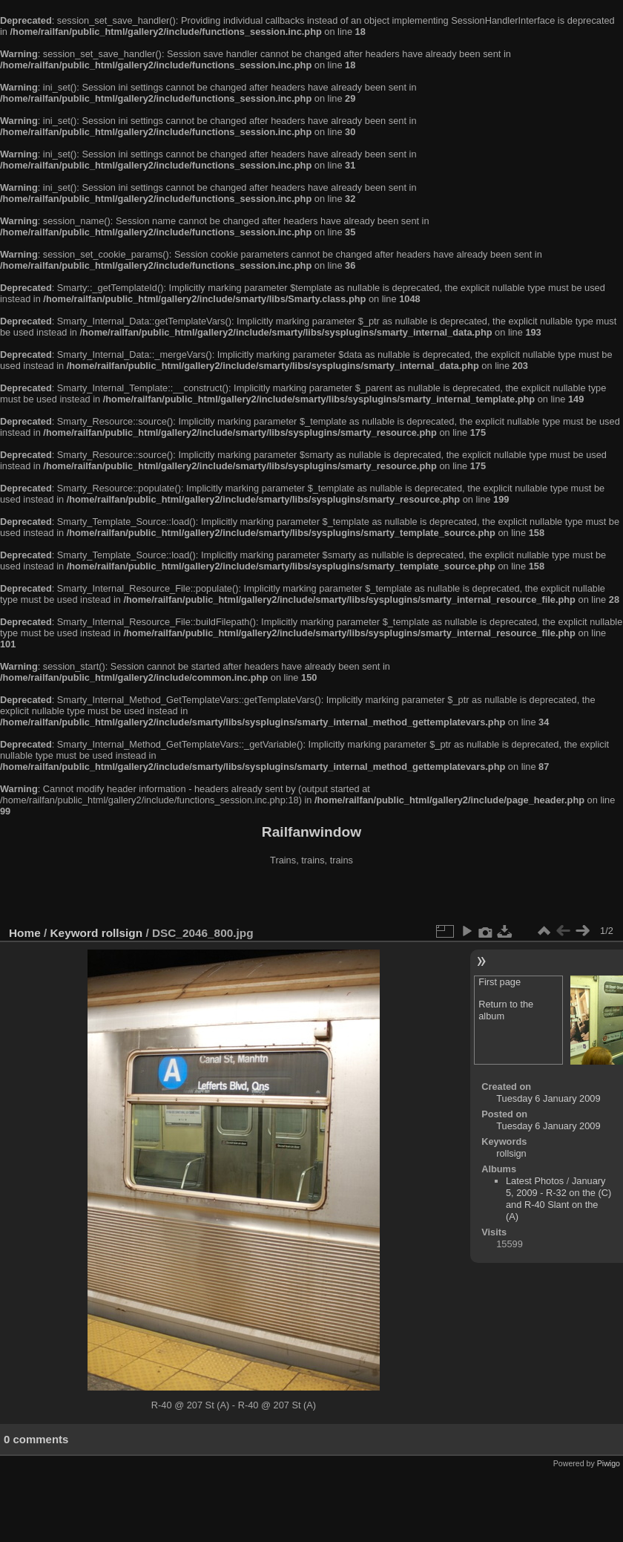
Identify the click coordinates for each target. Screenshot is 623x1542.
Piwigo (608, 1463)
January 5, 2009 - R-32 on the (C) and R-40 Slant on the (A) (558, 1198)
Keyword (74, 933)
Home (25, 933)
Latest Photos (535, 1180)
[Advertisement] (312, 897)
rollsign (122, 933)
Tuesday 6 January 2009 (548, 1098)
